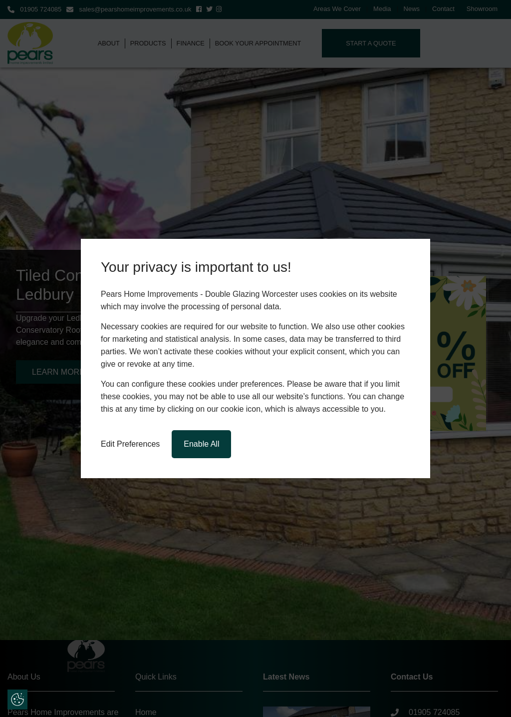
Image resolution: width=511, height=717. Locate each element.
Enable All (201, 444)
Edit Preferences (130, 444)
